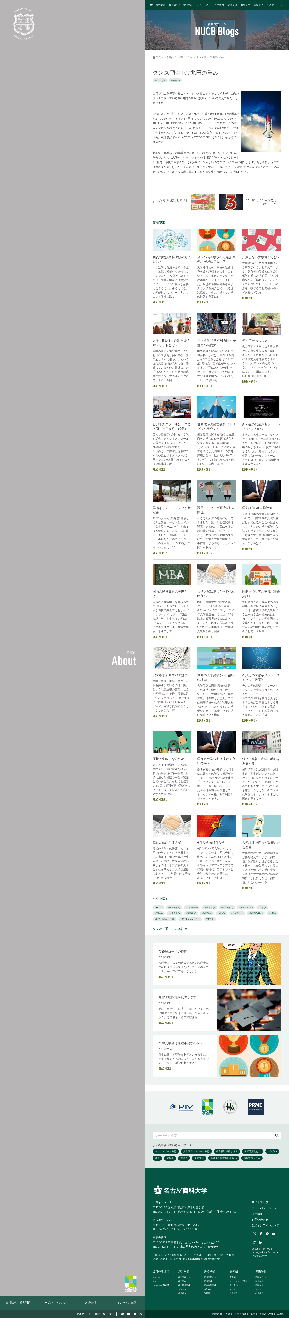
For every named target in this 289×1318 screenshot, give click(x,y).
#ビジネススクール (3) (165, 919)
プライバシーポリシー (265, 1208)
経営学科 (182, 1281)
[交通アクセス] (104, 1314)
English (97, 1314)
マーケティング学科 (238, 1281)
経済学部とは (210, 1277)
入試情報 (90, 1302)
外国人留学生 (241, 1314)
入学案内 (219, 5)
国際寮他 (258, 5)
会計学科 (234, 1285)
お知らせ (182, 1289)
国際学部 (261, 1271)
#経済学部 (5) (227, 907)
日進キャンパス (162, 1202)
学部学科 (188, 5)
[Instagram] (134, 1314)
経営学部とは (184, 1277)
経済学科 (208, 1281)
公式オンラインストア (265, 1225)
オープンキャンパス (54, 1302)
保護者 (263, 1314)
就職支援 (232, 5)
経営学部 (183, 1271)
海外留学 (245, 5)
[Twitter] (110, 1314)
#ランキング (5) (246, 907)
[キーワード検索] (213, 1135)
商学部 (234, 1271)
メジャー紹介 (203, 5)
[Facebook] (116, 1314)
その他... (271, 5)
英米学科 (259, 1281)
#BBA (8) (158, 907)
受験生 (229, 1314)
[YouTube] (128, 1314)
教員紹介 (182, 1293)
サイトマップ (260, 1202)
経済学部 (209, 1271)
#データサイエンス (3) (190, 919)
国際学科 (259, 1285)
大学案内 (160, 5)
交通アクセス (84, 1314)
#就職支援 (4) (174, 913)
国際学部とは (261, 1277)
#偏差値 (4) (207, 913)
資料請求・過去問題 (18, 1302)
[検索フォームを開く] (282, 5)
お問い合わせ (260, 1219)
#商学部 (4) (191, 913)
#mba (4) (221, 913)
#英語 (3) (210, 919)
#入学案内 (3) (237, 913)
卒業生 (280, 1314)
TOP (156, 57)
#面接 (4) (159, 913)
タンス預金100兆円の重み (210, 57)
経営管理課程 (161, 1271)
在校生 (271, 1314)
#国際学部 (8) (174, 907)
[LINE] (122, 1314)
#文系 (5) (262, 907)
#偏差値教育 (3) (256, 913)
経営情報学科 (184, 1285)
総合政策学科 (210, 1285)
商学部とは (235, 1277)
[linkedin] (140, 1314)
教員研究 (174, 5)
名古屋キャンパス (164, 1219)
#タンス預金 (160, 80)
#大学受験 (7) (192, 907)
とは (156, 1277)
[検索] (277, 1135)
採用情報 (257, 1213)
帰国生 (254, 1314)
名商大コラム (185, 57)
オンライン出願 (126, 1302)
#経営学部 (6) (209, 907)
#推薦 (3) (272, 913)
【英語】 (161, 1285)
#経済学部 (175, 80)
